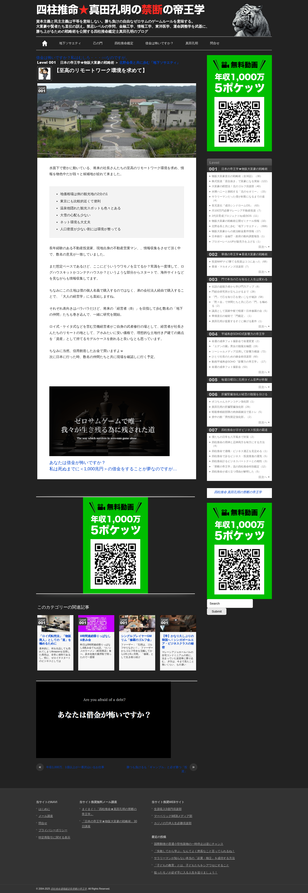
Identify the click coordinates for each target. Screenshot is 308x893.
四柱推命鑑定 (124, 43)
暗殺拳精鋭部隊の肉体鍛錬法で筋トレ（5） (237, 411)
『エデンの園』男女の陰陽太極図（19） (236, 346)
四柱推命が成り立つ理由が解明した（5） (236, 471)
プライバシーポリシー (52, 830)
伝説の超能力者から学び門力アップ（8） (236, 286)
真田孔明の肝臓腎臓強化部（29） (232, 406)
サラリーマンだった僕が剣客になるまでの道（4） (238, 198)
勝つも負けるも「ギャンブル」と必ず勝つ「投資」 (162, 769)
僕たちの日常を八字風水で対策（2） (234, 436)
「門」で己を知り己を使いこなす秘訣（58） (238, 296)
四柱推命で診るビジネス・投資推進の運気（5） (240, 456)
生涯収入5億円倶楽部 (168, 809)
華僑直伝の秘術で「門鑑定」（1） (232, 315)
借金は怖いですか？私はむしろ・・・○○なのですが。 (82, 58)
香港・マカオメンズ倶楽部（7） (231, 266)
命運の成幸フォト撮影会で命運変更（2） (236, 341)
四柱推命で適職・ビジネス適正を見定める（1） (240, 451)
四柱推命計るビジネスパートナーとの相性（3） (240, 461)
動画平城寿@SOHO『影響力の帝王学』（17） (240, 361)
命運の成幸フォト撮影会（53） (230, 366)
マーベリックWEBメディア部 (173, 816)
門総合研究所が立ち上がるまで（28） (234, 291)
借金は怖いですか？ (159, 43)
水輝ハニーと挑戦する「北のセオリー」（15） (240, 191)
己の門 (98, 43)
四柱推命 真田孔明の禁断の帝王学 (238, 492)
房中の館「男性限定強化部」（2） (232, 416)
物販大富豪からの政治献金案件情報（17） (237, 231)
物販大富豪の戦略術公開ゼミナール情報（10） (240, 220)
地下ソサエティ (70, 43)
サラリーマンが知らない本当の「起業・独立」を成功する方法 (194, 858)
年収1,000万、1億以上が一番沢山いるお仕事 (70, 767)
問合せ (214, 43)
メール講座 (45, 816)
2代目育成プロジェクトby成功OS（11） (236, 215)
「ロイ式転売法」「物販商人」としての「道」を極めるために (55, 639)
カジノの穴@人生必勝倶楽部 (173, 823)
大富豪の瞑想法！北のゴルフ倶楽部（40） (237, 186)
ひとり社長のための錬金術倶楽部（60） (236, 356)
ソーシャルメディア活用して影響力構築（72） (240, 351)
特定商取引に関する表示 (54, 837)
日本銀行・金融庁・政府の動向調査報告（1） (239, 236)
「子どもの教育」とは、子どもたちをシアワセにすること (191, 865)
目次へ (262, 247)
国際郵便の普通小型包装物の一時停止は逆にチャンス (188, 844)
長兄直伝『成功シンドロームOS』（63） (236, 205)
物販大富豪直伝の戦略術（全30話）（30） (237, 176)
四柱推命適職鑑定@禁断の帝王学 (69, 888)
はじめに (44, 809)
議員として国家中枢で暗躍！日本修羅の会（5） (240, 310)
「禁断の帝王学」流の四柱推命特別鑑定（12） (240, 466)
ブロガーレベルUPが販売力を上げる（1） (237, 241)
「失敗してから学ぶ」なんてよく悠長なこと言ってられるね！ (194, 851)
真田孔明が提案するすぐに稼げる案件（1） (237, 321)
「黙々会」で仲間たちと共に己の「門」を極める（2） (239, 303)
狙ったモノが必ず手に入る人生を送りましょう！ (186, 872)
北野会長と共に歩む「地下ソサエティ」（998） (240, 226)
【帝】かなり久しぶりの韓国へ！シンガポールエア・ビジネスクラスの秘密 (178, 641)
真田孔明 (192, 43)
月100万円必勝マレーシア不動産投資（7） (237, 210)
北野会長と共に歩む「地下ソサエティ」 (149, 62)
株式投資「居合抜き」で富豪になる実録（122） (240, 181)
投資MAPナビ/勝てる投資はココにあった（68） (240, 261)
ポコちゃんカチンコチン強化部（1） (234, 401)
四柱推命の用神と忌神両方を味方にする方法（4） (238, 444)
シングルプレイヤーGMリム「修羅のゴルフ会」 (137, 638)
